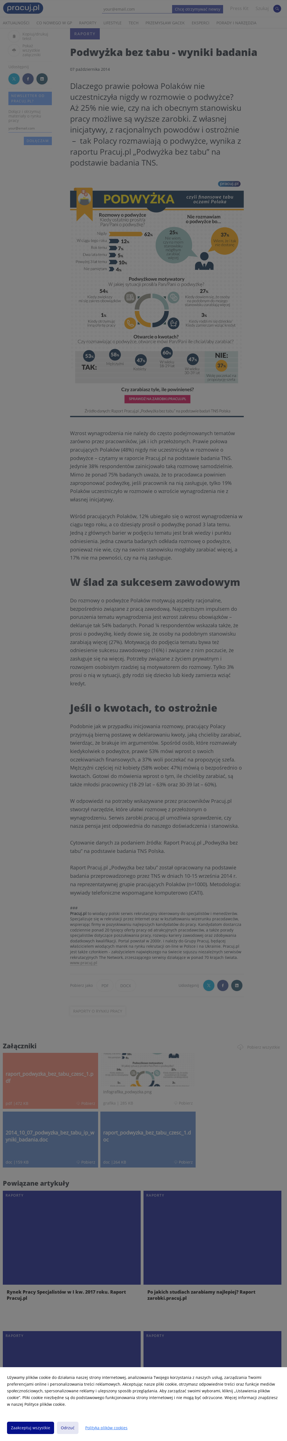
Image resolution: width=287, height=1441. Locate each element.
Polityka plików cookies (106, 1427)
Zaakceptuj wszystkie (30, 1427)
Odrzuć (68, 1427)
